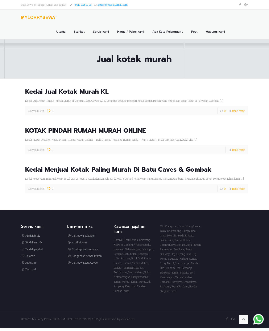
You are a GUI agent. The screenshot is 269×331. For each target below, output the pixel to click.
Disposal (30, 269)
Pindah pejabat (34, 249)
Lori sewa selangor (83, 236)
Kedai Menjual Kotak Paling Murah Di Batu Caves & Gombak (118, 169)
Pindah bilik (32, 236)
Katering (30, 262)
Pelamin (30, 256)
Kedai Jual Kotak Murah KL (67, 91)
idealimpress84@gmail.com (113, 4)
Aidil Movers (80, 242)
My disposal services (85, 249)
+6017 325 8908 (82, 4)
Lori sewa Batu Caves (85, 262)
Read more (238, 111)
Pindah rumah (33, 242)
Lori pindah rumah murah (87, 256)
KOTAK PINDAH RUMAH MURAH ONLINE (85, 130)
